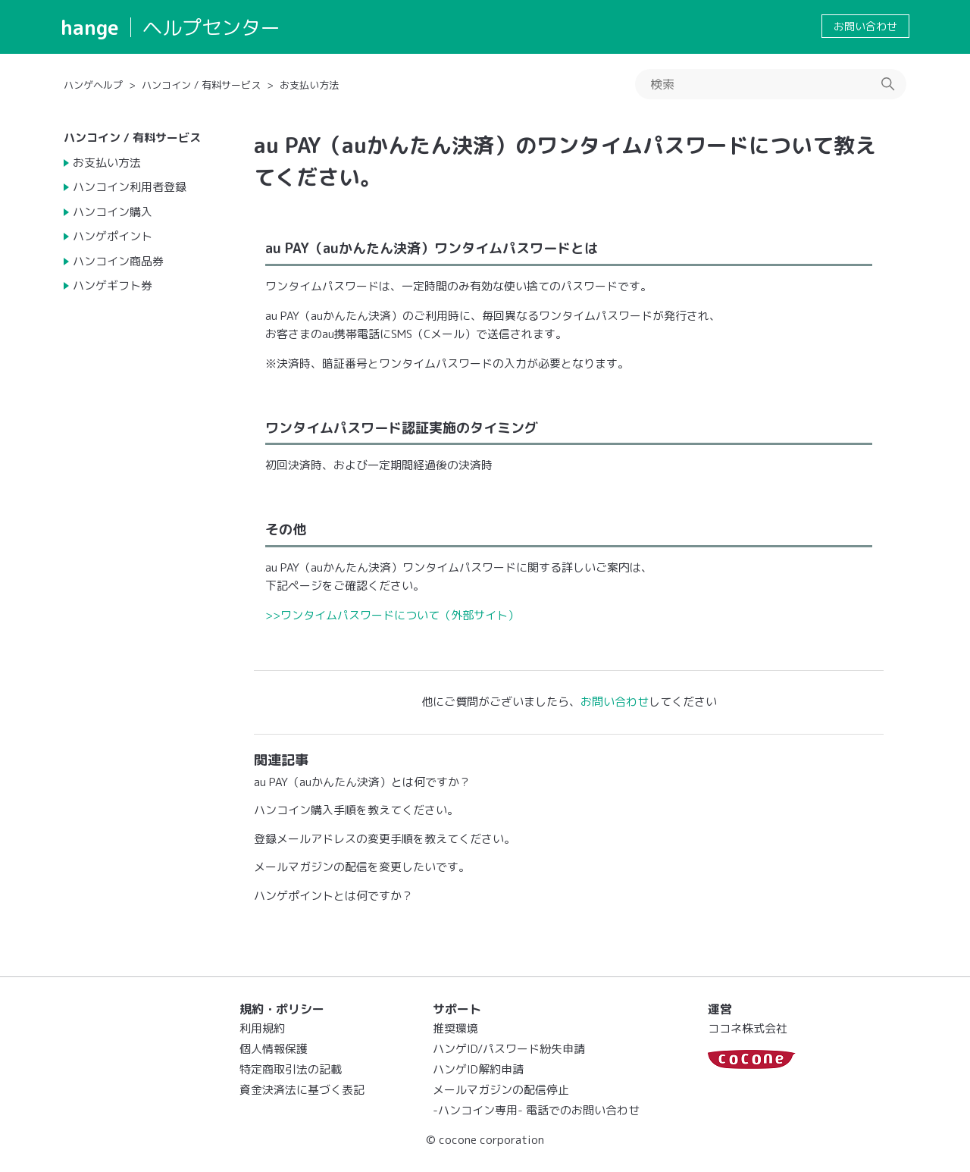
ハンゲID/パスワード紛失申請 (509, 1049)
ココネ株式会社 (747, 1028)
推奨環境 (455, 1028)
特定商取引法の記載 (290, 1069)
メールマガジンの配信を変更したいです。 (362, 867)
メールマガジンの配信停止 (501, 1090)
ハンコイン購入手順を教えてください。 (356, 810)
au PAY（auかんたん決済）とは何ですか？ (362, 782)
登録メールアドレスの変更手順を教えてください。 (384, 839)
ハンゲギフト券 (112, 285)
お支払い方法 (309, 85)
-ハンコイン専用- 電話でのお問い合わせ (536, 1110)
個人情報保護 (273, 1049)
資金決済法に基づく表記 (302, 1090)
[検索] (770, 84)
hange (90, 27)
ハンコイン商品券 (118, 261)
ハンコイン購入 (112, 212)
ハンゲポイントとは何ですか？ (333, 896)
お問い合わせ (865, 26)
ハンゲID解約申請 (478, 1069)
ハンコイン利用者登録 (129, 187)
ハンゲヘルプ (93, 85)
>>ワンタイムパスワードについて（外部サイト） (392, 615)
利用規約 (262, 1028)
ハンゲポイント (112, 236)
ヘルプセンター (211, 27)
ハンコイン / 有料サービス (201, 85)
